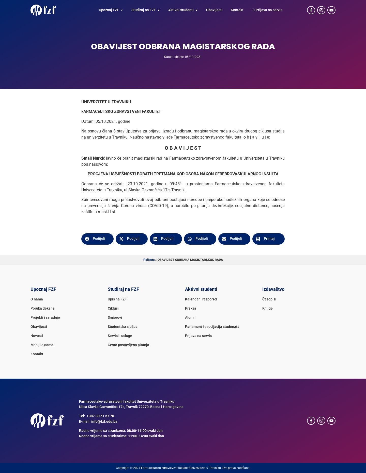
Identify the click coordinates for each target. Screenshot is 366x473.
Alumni (190, 317)
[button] (97, 239)
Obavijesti (38, 327)
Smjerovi (115, 317)
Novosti (36, 336)
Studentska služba (123, 327)
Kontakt (36, 354)
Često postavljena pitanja (128, 345)
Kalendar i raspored (201, 299)
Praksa (190, 308)
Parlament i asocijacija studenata (212, 327)
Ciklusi (113, 308)
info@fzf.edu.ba (104, 421)
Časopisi (269, 299)
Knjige (267, 308)
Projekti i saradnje (45, 317)
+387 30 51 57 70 (100, 416)
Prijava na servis (198, 336)
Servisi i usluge (120, 336)
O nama (36, 299)
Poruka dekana (42, 308)
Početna (149, 260)
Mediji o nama (41, 345)
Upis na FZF (117, 299)
